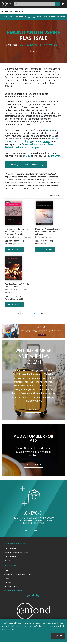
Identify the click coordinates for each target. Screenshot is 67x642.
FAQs (6, 570)
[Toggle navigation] (63, 11)
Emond (6, 4)
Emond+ (7, 582)
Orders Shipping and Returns (17, 574)
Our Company (10, 548)
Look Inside (14, 249)
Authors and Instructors (16, 552)
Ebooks (7, 578)
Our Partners (10, 556)
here (12, 629)
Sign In (19, 11)
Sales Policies (10, 586)
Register (7, 11)
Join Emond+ (33, 164)
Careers (7, 560)
